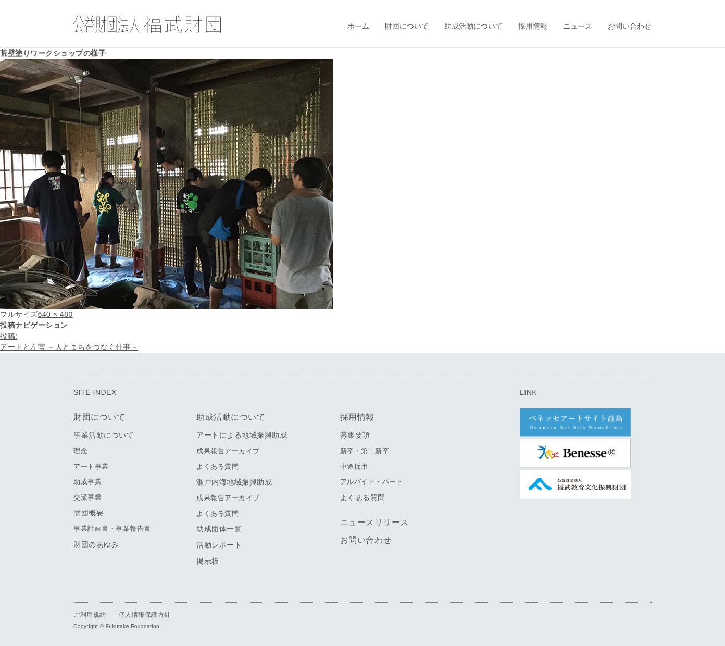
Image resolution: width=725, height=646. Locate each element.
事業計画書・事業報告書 (112, 528)
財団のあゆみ (96, 544)
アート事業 (91, 466)
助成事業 (87, 482)
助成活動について (473, 26)
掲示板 (207, 561)
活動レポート (219, 545)
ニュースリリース (374, 522)
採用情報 (532, 26)
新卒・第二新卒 (365, 451)
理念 (80, 451)
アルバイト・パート (372, 482)
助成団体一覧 (219, 529)
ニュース (577, 26)
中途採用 (354, 466)
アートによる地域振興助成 (241, 435)
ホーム (358, 26)
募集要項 (355, 435)
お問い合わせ (630, 26)
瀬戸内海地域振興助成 (234, 482)
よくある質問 (217, 466)
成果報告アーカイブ (228, 451)
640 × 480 (55, 314)
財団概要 (88, 512)
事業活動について (103, 435)
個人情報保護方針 (145, 614)
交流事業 (87, 497)
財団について (407, 26)
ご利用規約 (89, 614)
